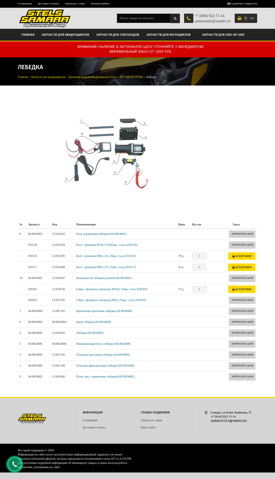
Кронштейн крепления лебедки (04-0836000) (104, 311)
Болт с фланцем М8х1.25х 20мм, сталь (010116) (106, 256)
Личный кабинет (100, 3)
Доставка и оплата (48, 3)
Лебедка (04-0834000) (89, 332)
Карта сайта (148, 427)
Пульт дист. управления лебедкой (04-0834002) (105, 376)
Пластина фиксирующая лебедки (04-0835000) (105, 365)
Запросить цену (242, 233)
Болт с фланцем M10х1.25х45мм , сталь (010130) (106, 244)
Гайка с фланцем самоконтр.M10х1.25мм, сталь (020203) (111, 289)
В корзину (242, 256)
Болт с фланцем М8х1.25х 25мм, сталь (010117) (106, 267)
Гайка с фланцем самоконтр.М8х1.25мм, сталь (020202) (111, 300)
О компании (25, 3)
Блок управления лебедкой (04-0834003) (101, 234)
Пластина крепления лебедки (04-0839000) (103, 354)
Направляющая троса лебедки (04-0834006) (103, 343)
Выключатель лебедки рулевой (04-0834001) (104, 278)
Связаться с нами (75, 3)
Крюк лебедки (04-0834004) (93, 322)
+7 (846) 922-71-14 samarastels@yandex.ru (212, 18)
